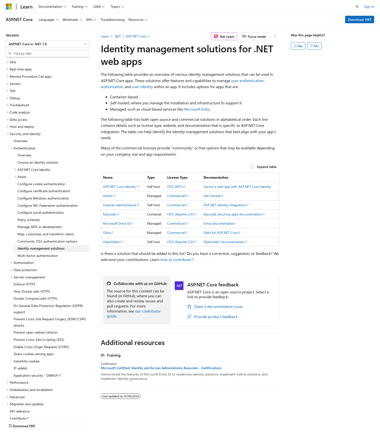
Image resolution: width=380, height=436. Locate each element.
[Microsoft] (9, 6)
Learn (105, 36)
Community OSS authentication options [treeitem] (47, 210)
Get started (212, 195)
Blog (241, 421)
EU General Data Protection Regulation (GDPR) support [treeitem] (48, 277)
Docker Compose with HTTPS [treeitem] (35, 267)
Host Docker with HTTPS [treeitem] (32, 260)
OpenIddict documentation (224, 241)
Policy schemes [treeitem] (28, 188)
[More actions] (275, 36)
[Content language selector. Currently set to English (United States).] (28, 421)
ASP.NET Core (136, 36)
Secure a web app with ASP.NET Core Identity (237, 186)
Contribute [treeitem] (18, 387)
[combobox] (47, 44)
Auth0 (107, 195)
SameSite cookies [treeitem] (27, 330)
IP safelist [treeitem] (20, 337)
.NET (117, 36)
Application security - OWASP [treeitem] (36, 344)
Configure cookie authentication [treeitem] (41, 152)
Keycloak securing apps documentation (233, 214)
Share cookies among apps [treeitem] (34, 322)
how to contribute (175, 259)
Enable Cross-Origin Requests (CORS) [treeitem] (41, 315)
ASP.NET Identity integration (225, 205)
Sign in (369, 6)
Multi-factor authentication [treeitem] (37, 224)
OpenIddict (111, 241)
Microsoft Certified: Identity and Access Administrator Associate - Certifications (161, 368)
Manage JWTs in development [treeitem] (39, 195)
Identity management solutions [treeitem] (40, 217)
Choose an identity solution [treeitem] (37, 131)
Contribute (262, 421)
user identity (142, 86)
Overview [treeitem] (20, 109)
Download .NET (360, 19)
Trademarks (329, 421)
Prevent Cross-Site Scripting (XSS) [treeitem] (39, 308)
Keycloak (109, 214)
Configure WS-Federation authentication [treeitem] (47, 174)
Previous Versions (220, 421)
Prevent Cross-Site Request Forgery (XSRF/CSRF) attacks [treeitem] (50, 290)
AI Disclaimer (191, 421)
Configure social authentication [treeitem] (40, 181)
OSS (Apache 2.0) (180, 214)
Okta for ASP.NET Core (221, 232)
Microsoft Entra (197, 109)
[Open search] (357, 6)
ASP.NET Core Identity (119, 186)
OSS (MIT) (174, 186)
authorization (112, 86)
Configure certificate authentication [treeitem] (43, 159)
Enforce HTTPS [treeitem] (24, 253)
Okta (106, 232)
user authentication (247, 80)
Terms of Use (305, 421)
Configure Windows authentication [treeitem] (43, 167)
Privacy (281, 421)
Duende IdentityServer (119, 205)
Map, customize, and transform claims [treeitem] (45, 202)
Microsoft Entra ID (116, 223)
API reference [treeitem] (20, 380)
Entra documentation (219, 223)
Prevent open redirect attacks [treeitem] (35, 301)
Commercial (176, 195)
